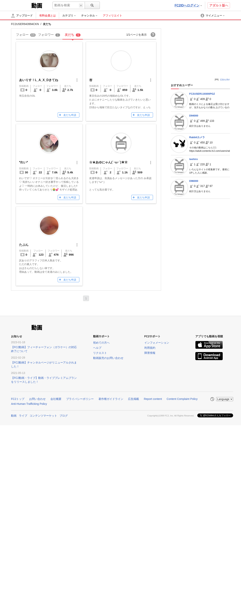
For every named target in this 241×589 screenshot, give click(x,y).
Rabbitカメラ (197, 137)
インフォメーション (156, 342)
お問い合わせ (37, 398)
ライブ (23, 415)
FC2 (21, 5)
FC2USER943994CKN (25, 24)
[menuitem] (71, 15)
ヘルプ (97, 347)
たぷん (24, 244)
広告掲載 (133, 398)
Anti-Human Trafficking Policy (29, 403)
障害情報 (149, 352)
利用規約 (149, 347)
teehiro (193, 159)
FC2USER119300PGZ (202, 93)
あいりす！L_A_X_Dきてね (38, 80)
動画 (14, 415)
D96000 (193, 180)
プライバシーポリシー (80, 398)
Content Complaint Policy (182, 398)
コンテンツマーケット (43, 415)
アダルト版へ (218, 5)
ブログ (63, 415)
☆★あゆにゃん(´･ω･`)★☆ (108, 162)
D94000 (193, 115)
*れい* (23, 162)
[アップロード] (22, 15)
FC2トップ (17, 398)
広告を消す (225, 80)
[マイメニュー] (212, 15)
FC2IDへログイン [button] (188, 5)
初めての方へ (101, 342)
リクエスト (100, 352)
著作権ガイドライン (110, 398)
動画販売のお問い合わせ (108, 358)
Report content (153, 398)
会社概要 (55, 398)
